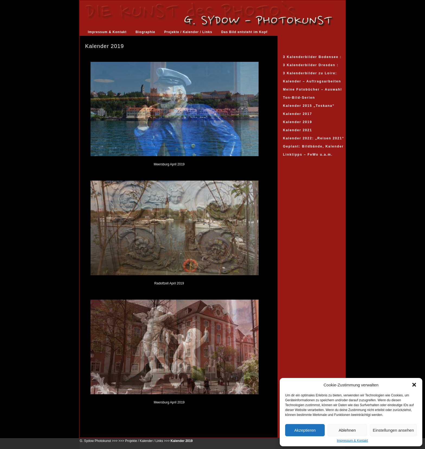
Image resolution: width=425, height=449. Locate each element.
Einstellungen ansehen (393, 430)
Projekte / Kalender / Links (188, 32)
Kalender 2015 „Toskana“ (309, 106)
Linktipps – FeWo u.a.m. (308, 154)
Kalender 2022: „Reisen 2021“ (313, 138)
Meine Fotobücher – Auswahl (312, 89)
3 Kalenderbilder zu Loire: (310, 73)
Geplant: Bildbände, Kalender (313, 146)
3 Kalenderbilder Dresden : (311, 65)
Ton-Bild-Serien (299, 98)
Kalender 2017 (297, 114)
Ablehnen (347, 430)
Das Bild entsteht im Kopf (244, 32)
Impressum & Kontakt (352, 440)
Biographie (145, 32)
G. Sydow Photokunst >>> (99, 441)
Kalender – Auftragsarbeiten (312, 81)
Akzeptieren (304, 430)
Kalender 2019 (297, 122)
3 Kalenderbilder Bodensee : (312, 57)
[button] (414, 384)
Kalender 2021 (297, 130)
